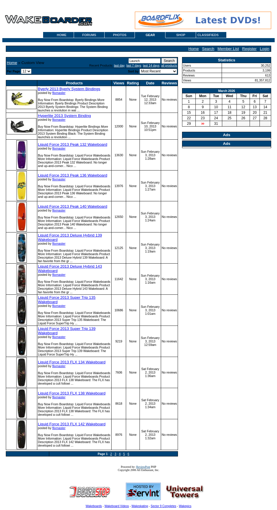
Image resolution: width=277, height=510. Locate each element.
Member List (228, 49)
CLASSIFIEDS (208, 35)
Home (193, 49)
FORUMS (89, 35)
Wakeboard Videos (117, 506)
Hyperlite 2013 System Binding (64, 115)
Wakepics (185, 506)
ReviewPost (143, 466)
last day (119, 65)
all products (169, 65)
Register (249, 49)
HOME (61, 35)
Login (264, 49)
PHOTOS (119, 35)
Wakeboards (94, 506)
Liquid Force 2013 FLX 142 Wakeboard (71, 424)
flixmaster (59, 93)
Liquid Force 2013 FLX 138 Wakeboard (71, 393)
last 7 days (133, 65)
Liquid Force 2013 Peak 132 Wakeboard (72, 144)
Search (208, 49)
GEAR (150, 35)
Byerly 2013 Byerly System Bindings (69, 89)
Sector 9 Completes (163, 506)
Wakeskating (140, 506)
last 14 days (151, 65)
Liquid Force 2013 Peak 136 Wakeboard (72, 175)
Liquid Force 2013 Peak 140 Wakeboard (72, 206)
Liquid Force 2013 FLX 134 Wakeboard (71, 362)
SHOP (180, 35)
